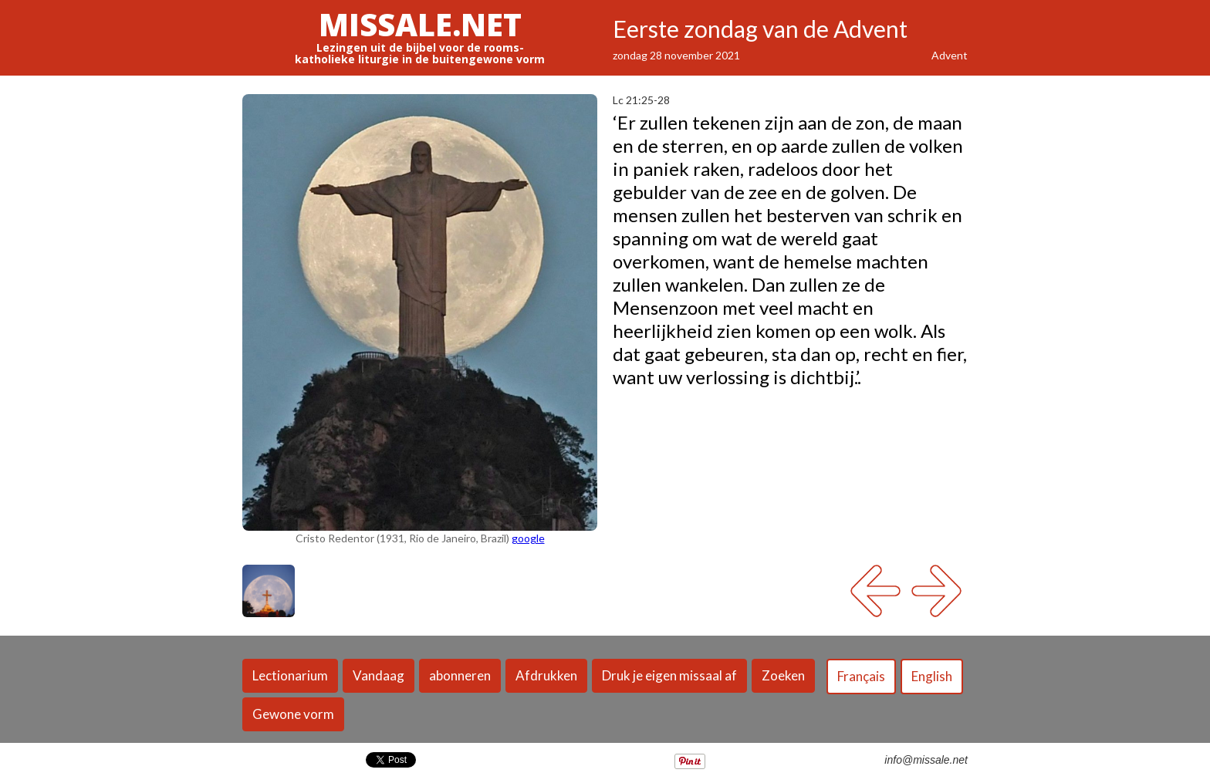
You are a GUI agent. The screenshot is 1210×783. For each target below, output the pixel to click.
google (528, 538)
